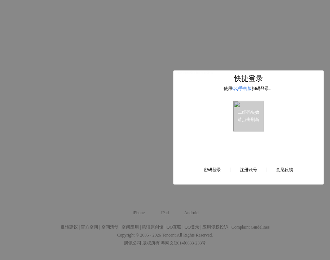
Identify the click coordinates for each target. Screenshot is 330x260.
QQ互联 (174, 227)
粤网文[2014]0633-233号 (183, 243)
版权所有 (151, 243)
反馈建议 (69, 227)
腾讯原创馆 (152, 227)
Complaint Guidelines (251, 227)
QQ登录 (191, 227)
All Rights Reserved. (195, 235)
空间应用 (130, 227)
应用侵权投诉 (215, 227)
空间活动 (110, 227)
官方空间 (89, 227)
